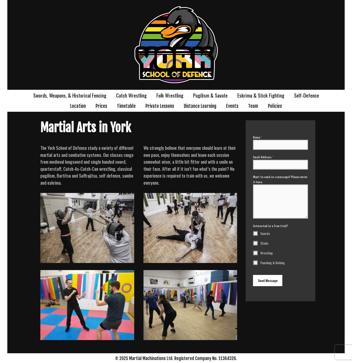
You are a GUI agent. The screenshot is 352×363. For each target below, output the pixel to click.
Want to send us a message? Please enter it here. (280, 179)
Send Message (268, 280)
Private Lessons (159, 106)
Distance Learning (200, 106)
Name (257, 137)
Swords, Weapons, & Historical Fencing (69, 95)
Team (253, 106)
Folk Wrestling (169, 95)
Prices (101, 106)
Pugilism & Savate (210, 95)
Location (78, 106)
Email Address (263, 157)
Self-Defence (306, 95)
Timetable (126, 106)
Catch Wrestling (131, 95)
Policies (275, 106)
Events (232, 106)
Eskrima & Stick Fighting (260, 95)
